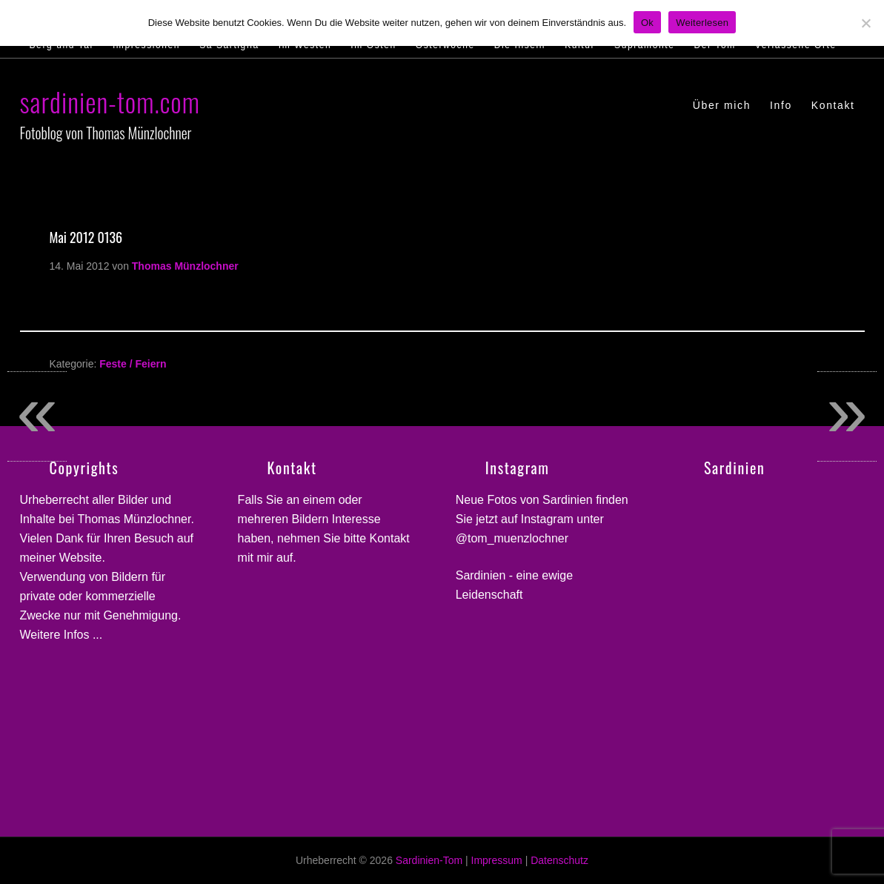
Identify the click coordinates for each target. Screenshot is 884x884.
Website (80, 557)
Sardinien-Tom (429, 860)
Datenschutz (559, 860)
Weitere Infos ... (61, 634)
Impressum (496, 860)
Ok (647, 22)
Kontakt (390, 538)
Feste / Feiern (132, 364)
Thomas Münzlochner (134, 519)
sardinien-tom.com (110, 101)
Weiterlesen (702, 22)
